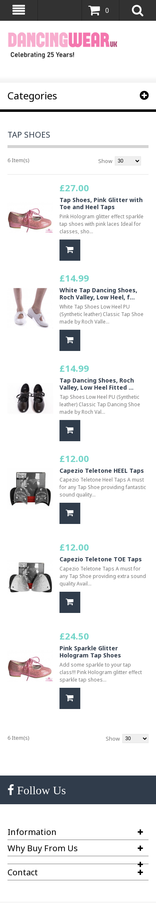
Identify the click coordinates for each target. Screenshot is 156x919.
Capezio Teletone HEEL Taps (101, 470)
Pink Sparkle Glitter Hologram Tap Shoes (90, 652)
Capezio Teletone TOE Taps (100, 559)
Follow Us (40, 790)
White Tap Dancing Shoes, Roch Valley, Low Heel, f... (98, 293)
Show (105, 161)
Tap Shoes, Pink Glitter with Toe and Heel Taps (101, 203)
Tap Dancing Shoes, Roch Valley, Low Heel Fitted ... (96, 384)
